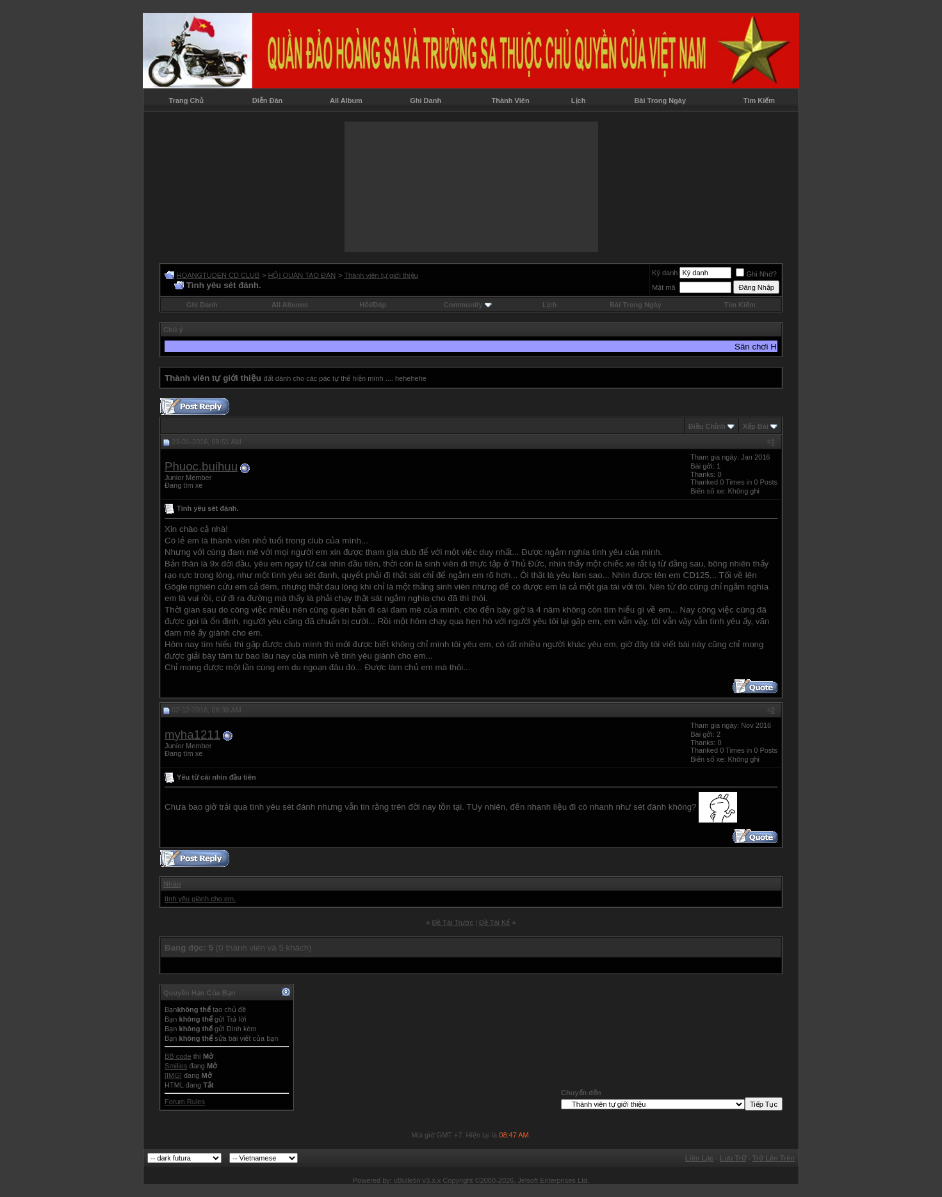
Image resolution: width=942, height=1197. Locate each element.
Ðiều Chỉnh (707, 426)
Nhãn (172, 884)
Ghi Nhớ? (756, 274)
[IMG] (173, 1075)
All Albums (290, 305)
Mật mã (664, 287)
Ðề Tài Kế (494, 922)
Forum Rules (185, 1101)
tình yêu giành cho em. (200, 899)
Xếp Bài (755, 426)
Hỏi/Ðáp (372, 305)
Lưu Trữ (733, 1158)
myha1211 (192, 734)
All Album (346, 100)
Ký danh (665, 273)
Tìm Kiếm (759, 100)
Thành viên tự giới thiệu (381, 275)
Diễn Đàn (267, 100)
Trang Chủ (186, 100)
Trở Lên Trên (773, 1158)
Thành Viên (511, 100)
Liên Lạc (699, 1158)
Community (468, 305)
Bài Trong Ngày (660, 100)
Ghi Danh (425, 100)
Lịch (578, 100)
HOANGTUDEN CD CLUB (218, 275)
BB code (178, 1056)
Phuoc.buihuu (201, 466)
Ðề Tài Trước (452, 922)
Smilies (176, 1066)
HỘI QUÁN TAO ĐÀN (302, 275)
